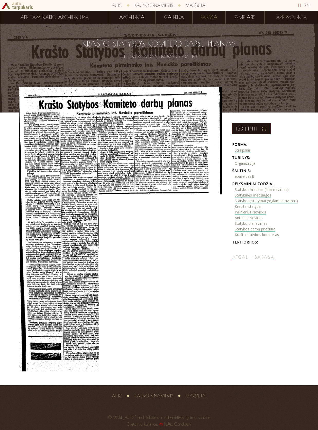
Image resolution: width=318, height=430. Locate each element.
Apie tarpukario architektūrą (54, 17)
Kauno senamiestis (153, 5)
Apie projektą (291, 17)
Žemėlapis (245, 17)
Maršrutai (196, 5)
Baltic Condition (177, 424)
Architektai (132, 17)
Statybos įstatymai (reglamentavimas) (266, 200)
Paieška (209, 17)
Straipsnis (243, 150)
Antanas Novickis (249, 217)
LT (299, 5)
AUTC (117, 5)
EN (307, 5)
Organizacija (245, 163)
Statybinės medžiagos (253, 195)
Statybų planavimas (251, 223)
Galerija (174, 17)
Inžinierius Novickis (250, 212)
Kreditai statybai (248, 206)
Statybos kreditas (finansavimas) (262, 189)
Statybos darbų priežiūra (255, 229)
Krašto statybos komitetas (257, 234)
